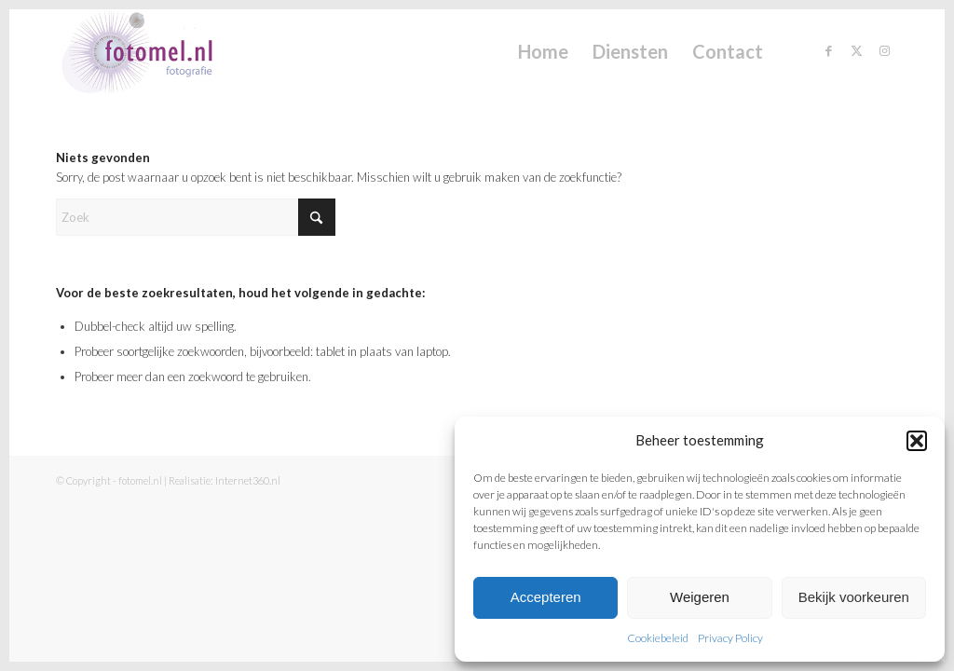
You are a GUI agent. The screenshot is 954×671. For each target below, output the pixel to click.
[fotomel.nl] (163, 51)
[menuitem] (543, 51)
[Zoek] (195, 217)
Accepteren (546, 597)
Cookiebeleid (657, 638)
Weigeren (699, 597)
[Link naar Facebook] (828, 50)
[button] (916, 440)
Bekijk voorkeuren (853, 597)
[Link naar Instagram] (884, 50)
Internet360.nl (247, 480)
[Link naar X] (856, 50)
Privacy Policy (730, 638)
